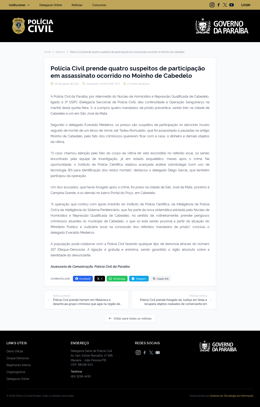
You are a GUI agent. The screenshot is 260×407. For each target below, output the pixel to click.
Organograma (15, 372)
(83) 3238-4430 (81, 376)
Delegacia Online (50, 5)
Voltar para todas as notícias (130, 318)
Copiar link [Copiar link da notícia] (161, 278)
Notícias (77, 5)
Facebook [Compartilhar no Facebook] (82, 278)
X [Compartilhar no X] (100, 278)
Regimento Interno (18, 365)
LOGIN (245, 5)
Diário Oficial (14, 351)
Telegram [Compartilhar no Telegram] (139, 278)
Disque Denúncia (17, 358)
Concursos (99, 5)
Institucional (19, 5)
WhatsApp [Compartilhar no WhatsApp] (117, 278)
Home (47, 51)
